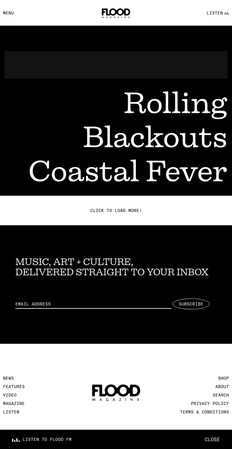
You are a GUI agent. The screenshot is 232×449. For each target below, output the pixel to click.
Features (14, 386)
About (222, 386)
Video (10, 395)
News (8, 378)
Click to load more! (116, 210)
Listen (11, 412)
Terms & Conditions (204, 412)
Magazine (14, 403)
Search (221, 395)
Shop (223, 378)
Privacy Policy (210, 403)
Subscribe (191, 304)
